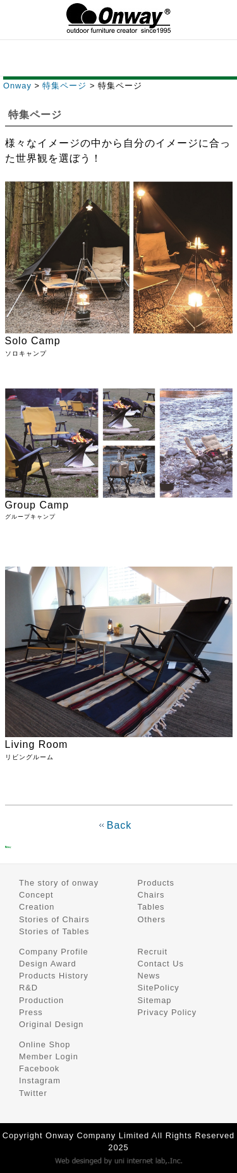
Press (31, 1012)
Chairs (151, 894)
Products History (53, 975)
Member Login (48, 1056)
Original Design (51, 1024)
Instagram (40, 1080)
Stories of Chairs (54, 919)
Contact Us (161, 963)
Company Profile (53, 951)
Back (119, 825)
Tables (151, 906)
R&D (28, 987)
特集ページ (64, 85)
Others (152, 919)
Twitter (33, 1093)
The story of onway (59, 882)
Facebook (39, 1068)
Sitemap (155, 1000)
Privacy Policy (167, 1012)
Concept (36, 894)
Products (156, 882)
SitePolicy (158, 987)
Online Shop (44, 1044)
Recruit (153, 951)
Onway (17, 85)
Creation (36, 906)
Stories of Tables (54, 931)
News (149, 975)
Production (41, 1000)
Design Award (47, 963)
